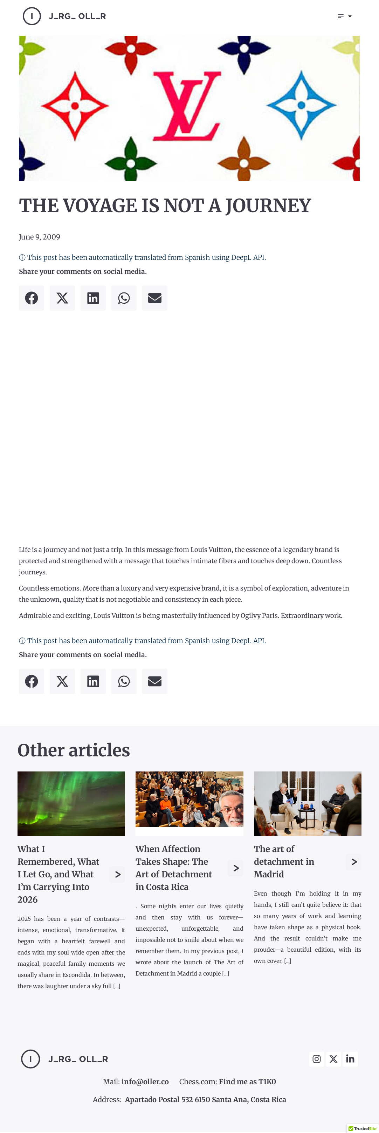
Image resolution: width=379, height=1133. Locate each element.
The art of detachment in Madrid (284, 863)
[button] (31, 299)
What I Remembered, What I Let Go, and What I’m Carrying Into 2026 (58, 875)
